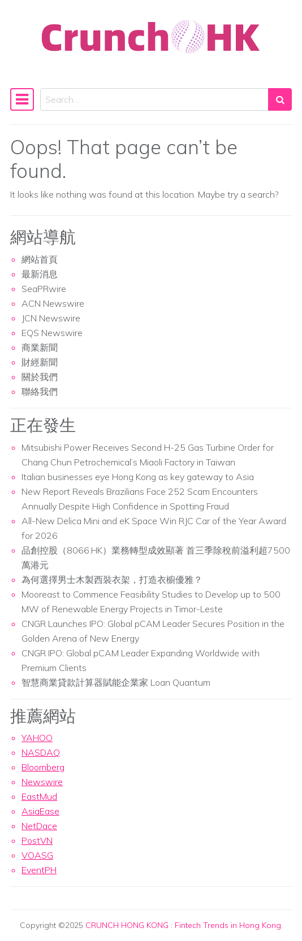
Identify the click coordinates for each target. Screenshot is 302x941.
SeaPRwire (43, 288)
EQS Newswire (52, 332)
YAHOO (37, 737)
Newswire (42, 781)
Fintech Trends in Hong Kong (228, 925)
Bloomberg (42, 767)
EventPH (39, 869)
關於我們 (39, 376)
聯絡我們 (39, 391)
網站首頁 (39, 259)
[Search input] (154, 99)
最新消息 (39, 274)
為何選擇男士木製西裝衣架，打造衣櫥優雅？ (111, 579)
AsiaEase (40, 811)
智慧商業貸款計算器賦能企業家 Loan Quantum (115, 682)
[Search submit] (280, 99)
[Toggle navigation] (22, 99)
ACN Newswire (52, 303)
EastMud (39, 796)
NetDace (39, 825)
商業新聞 (39, 347)
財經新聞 (39, 362)
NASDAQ (40, 752)
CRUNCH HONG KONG (127, 925)
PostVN (37, 840)
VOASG (37, 855)
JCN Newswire (50, 318)
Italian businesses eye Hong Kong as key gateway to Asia (137, 476)
